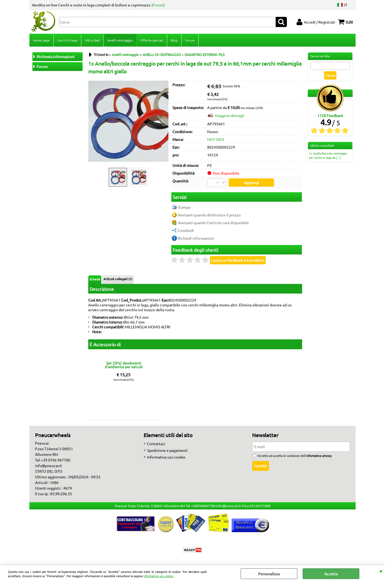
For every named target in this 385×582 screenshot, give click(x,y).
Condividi (186, 230)
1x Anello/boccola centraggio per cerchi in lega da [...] (328, 155)
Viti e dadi (92, 40)
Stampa (184, 207)
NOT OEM (215, 139)
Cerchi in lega (67, 40)
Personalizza (269, 573)
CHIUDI (380, 570)
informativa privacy (319, 455)
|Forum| (158, 4)
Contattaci (156, 443)
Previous (91, 121)
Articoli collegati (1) (117, 279)
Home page (41, 40)
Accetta (331, 573)
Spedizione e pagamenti (167, 450)
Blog (174, 40)
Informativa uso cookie (158, 576)
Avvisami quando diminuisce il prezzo (209, 214)
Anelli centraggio (120, 40)
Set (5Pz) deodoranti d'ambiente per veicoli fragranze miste (124, 365)
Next (164, 121)
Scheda (95, 279)
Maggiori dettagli (229, 115)
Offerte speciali (151, 40)
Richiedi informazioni (196, 238)
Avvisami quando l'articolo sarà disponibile (213, 222)
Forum (190, 40)
